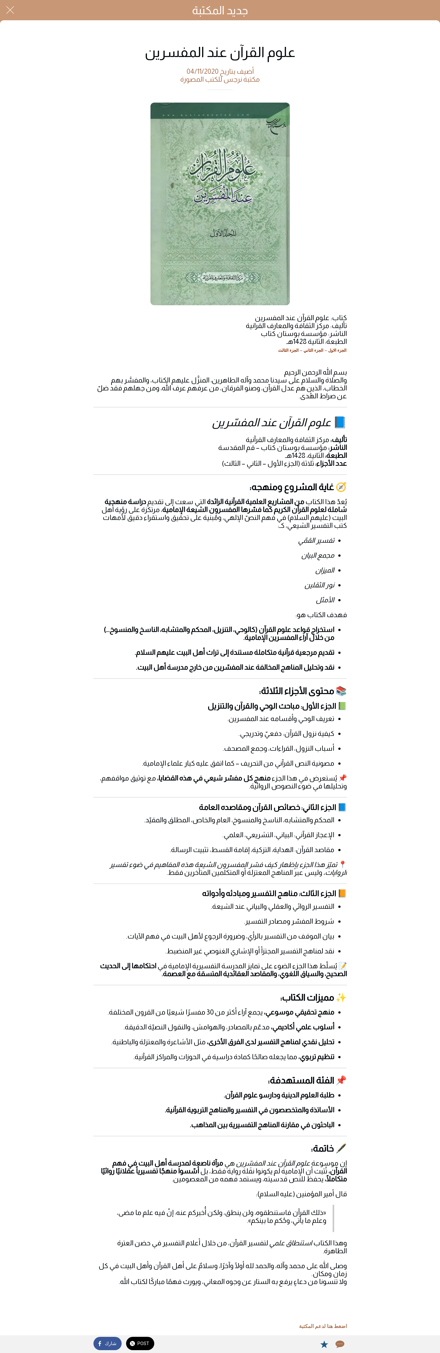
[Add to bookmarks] (324, 1344)
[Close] (10, 10)
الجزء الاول (337, 350)
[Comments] (339, 1344)
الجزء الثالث (288, 350)
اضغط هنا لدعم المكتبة (323, 1326)
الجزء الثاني (313, 350)
